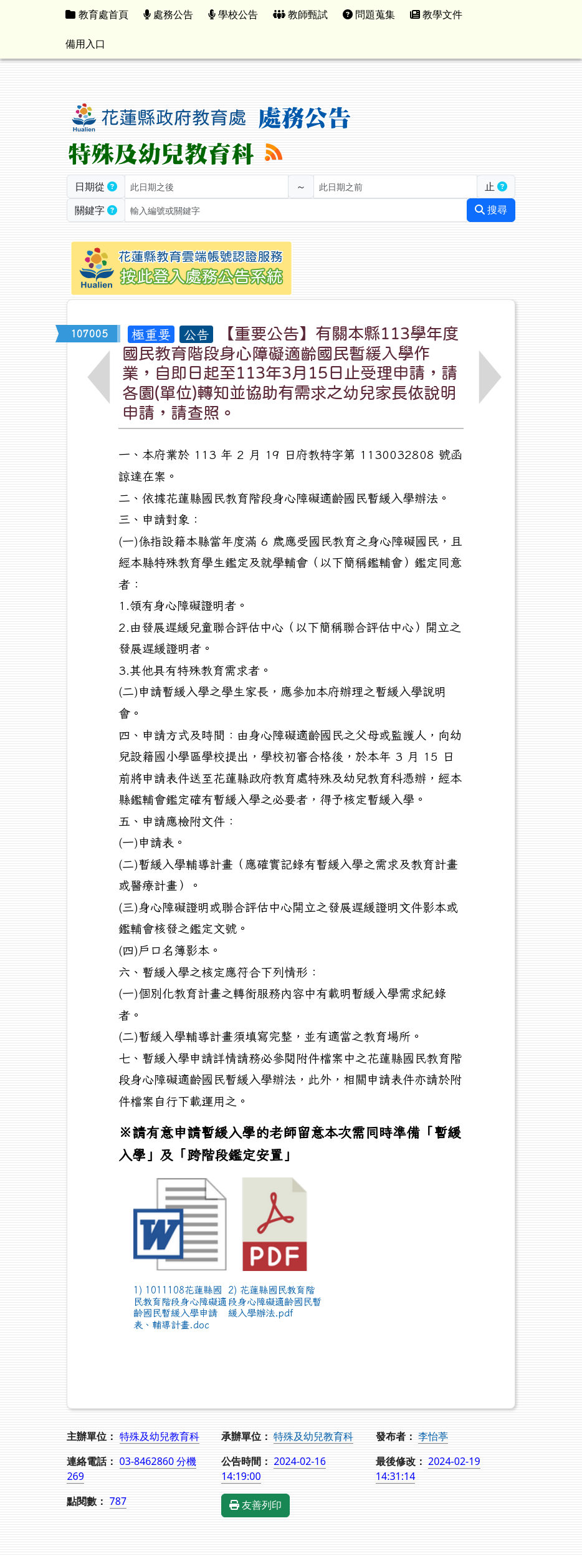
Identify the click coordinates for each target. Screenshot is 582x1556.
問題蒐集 (369, 14)
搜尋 (491, 210)
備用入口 (85, 44)
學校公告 (233, 14)
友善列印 (255, 1505)
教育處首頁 (96, 14)
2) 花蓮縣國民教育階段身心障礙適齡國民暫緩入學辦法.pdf (275, 1301)
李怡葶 (433, 1436)
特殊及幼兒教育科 (313, 1436)
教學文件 (436, 14)
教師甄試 (300, 14)
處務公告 (168, 14)
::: (479, 14)
